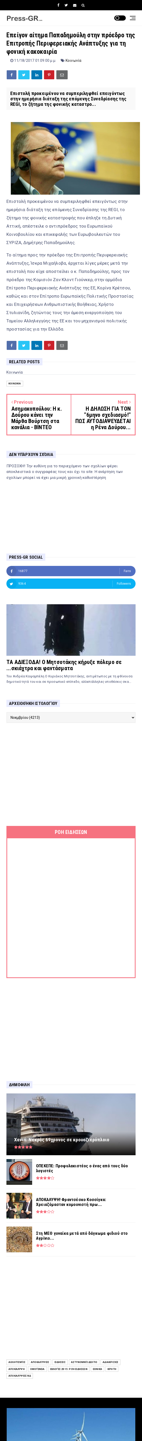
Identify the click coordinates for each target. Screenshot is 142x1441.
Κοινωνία (74, 60)
